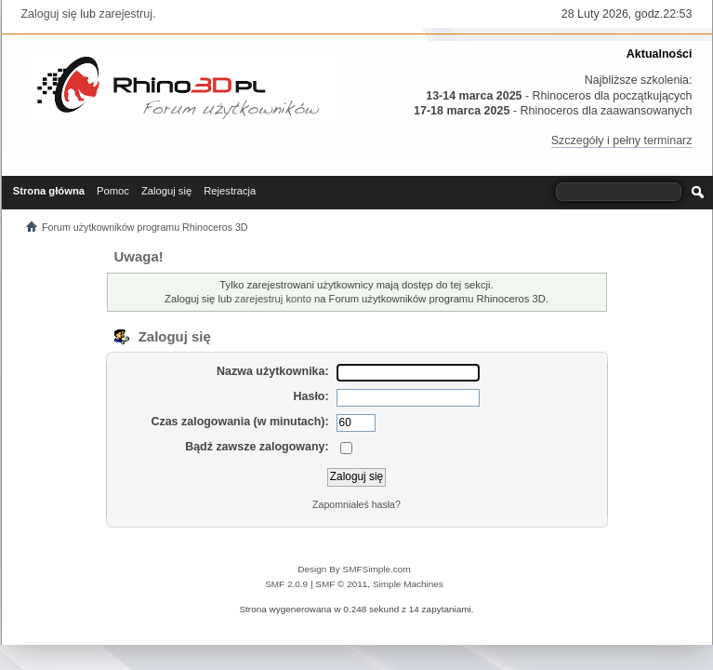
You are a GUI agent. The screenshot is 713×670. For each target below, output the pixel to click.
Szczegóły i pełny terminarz (622, 140)
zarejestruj (125, 13)
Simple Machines (408, 584)
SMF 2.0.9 (286, 584)
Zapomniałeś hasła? (356, 504)
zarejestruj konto (273, 298)
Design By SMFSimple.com (353, 569)
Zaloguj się (49, 13)
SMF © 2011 (341, 584)
